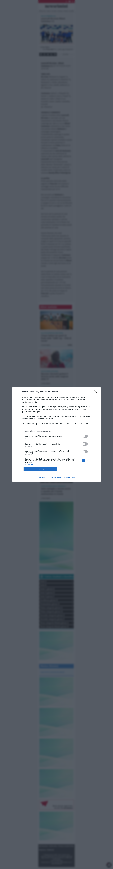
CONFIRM (40, 469)
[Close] (96, 392)
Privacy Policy (69, 477)
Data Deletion (43, 477)
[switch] (85, 436)
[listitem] (56, 431)
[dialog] (56, 434)
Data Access (56, 477)
